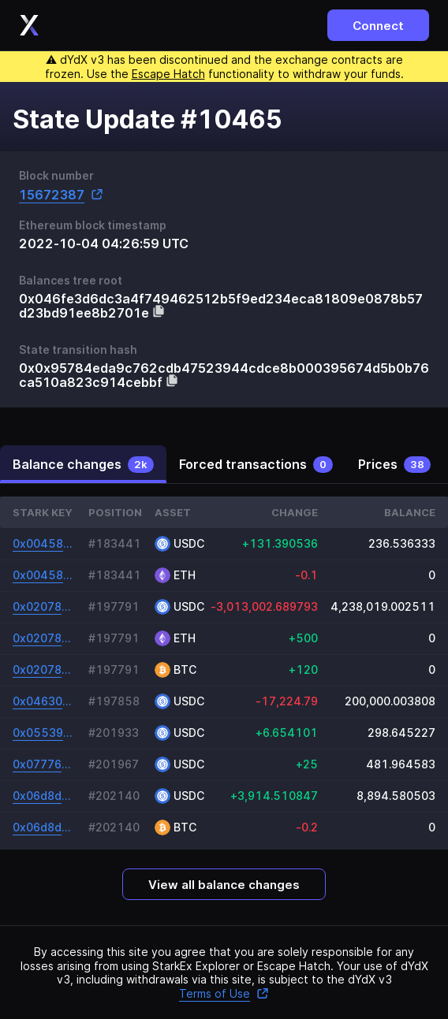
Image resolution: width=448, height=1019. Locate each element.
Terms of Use (224, 993)
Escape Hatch (168, 73)
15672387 (61, 194)
